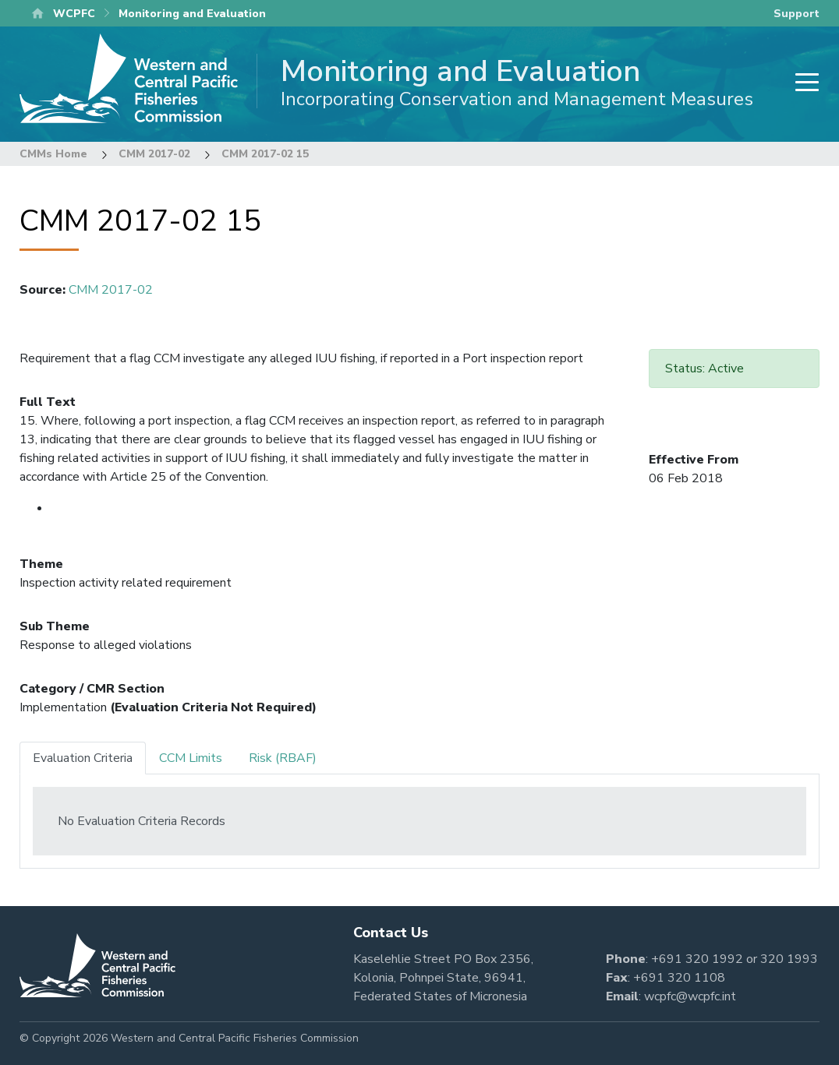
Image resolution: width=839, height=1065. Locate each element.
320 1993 (789, 959)
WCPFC (74, 13)
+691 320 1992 (697, 959)
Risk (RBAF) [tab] (283, 758)
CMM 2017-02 (154, 153)
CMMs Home (53, 153)
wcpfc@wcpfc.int (690, 996)
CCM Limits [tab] (190, 758)
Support (797, 13)
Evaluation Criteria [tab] (83, 758)
